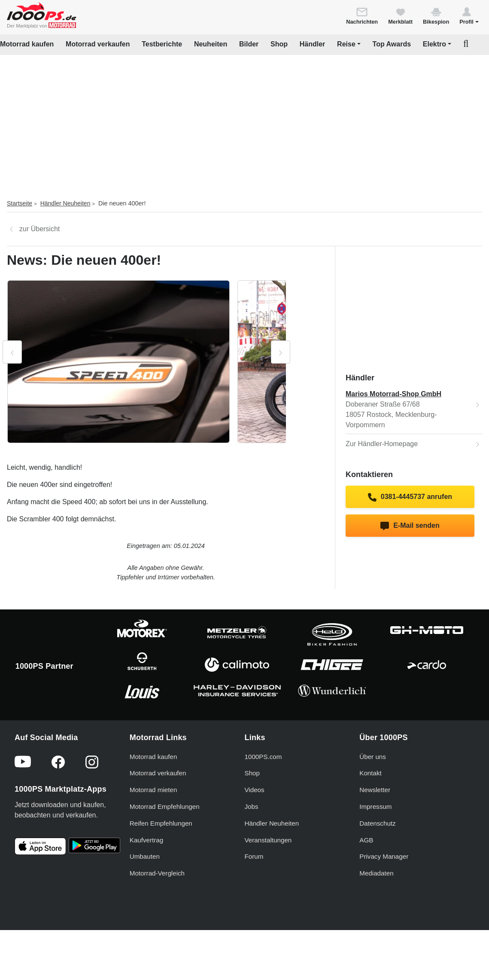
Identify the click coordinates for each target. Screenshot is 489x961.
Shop (279, 44)
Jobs (251, 806)
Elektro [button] (434, 44)
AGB (366, 840)
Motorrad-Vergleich (157, 873)
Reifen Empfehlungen (161, 823)
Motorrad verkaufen (98, 44)
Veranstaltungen (268, 840)
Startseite (19, 203)
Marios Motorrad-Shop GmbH (393, 394)
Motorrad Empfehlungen (165, 806)
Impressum (375, 806)
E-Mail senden (409, 526)
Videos (254, 789)
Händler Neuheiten (65, 203)
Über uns (372, 756)
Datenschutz (377, 823)
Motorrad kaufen (27, 44)
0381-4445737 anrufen (410, 497)
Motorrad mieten (153, 789)
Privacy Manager (383, 856)
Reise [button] (346, 44)
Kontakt (370, 773)
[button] (469, 15)
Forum (254, 856)
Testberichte (162, 44)
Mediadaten (376, 873)
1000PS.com (263, 756)
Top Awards (392, 44)
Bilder (248, 44)
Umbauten (145, 856)
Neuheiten (210, 44)
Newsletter (374, 789)
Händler (312, 44)
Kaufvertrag (147, 840)
